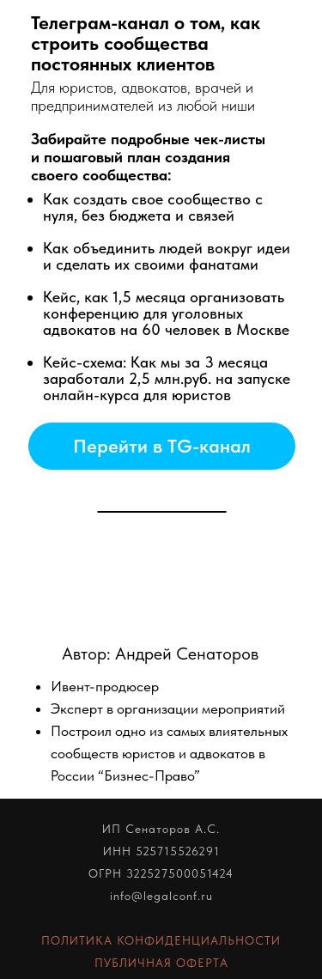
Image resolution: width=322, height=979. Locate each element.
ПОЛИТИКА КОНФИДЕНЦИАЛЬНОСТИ (161, 940)
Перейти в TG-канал (162, 446)
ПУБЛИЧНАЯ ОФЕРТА (161, 963)
